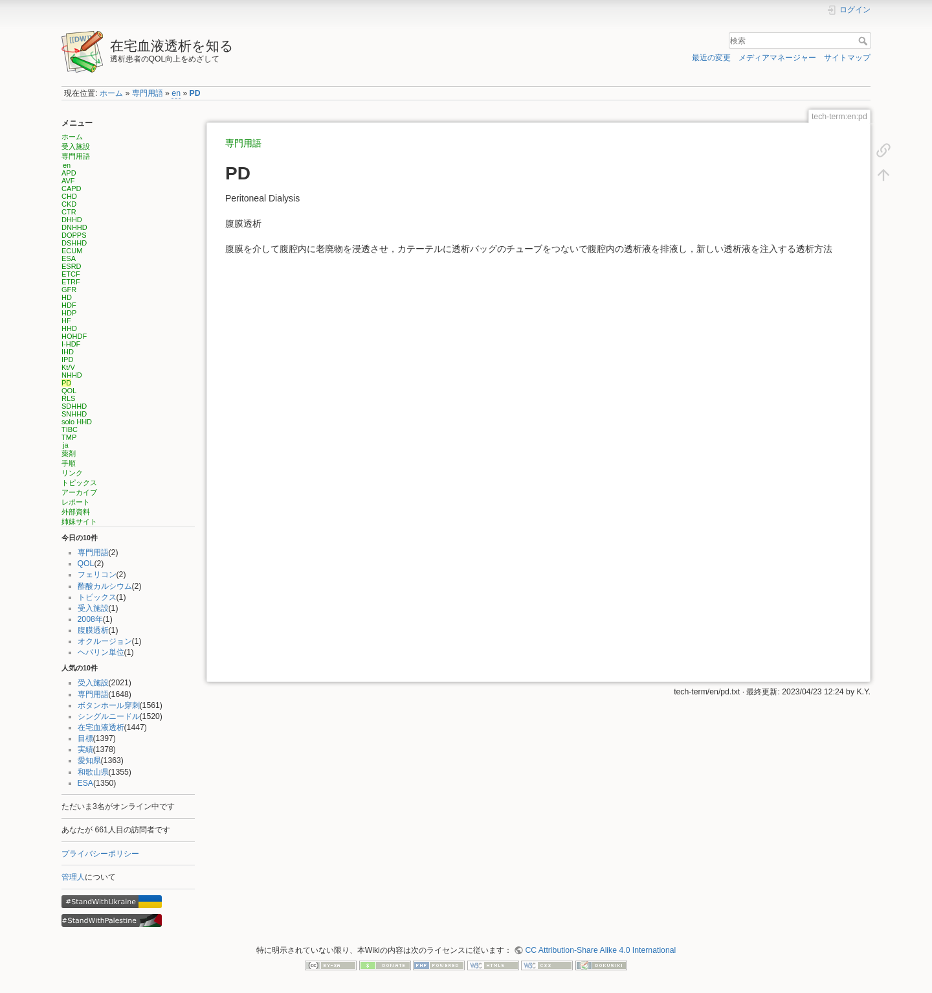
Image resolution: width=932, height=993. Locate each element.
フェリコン (97, 574)
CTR (68, 212)
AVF (68, 181)
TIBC (69, 429)
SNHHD (74, 414)
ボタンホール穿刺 (109, 705)
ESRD (71, 266)
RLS (68, 398)
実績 (85, 749)
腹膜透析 (93, 630)
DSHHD (74, 243)
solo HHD (76, 422)
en (176, 93)
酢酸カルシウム (105, 586)
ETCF (70, 274)
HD (66, 297)
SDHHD (74, 406)
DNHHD (74, 227)
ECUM (71, 251)
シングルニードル (109, 716)
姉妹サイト (79, 521)
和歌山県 (93, 772)
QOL (68, 390)
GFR (68, 289)
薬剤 (68, 453)
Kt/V (68, 367)
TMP (68, 437)
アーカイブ (79, 492)
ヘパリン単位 (101, 652)
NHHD (71, 375)
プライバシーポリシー (100, 853)
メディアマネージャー (777, 57)
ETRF (70, 282)
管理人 (73, 877)
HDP (68, 313)
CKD (68, 204)
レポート (75, 502)
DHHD (71, 219)
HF (66, 321)
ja (66, 445)
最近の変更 (711, 57)
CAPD (71, 188)
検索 (864, 40)
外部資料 (75, 512)
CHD (69, 196)
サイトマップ (847, 57)
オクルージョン (105, 641)
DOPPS (74, 235)
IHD (67, 352)
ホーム (111, 93)
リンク (72, 473)
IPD (67, 359)
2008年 (90, 619)
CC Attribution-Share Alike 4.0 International (600, 950)
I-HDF (70, 344)
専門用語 (147, 93)
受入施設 (75, 146)
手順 (68, 463)
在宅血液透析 (101, 727)
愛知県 (89, 760)
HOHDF (74, 336)
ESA (68, 258)
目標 (85, 738)
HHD (69, 328)
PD (195, 93)
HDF (68, 305)
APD (68, 173)
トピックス (79, 482)
